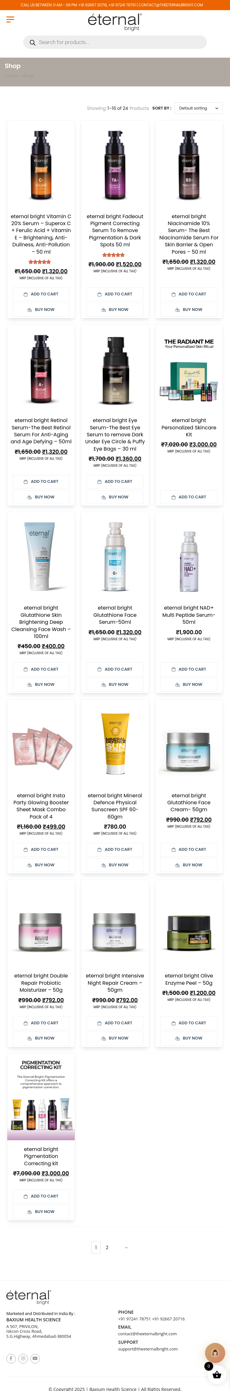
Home (11, 76)
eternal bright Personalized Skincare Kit (189, 427)
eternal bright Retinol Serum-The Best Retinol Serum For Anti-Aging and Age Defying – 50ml (41, 431)
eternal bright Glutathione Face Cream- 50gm (188, 802)
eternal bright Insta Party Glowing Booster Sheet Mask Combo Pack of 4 (41, 806)
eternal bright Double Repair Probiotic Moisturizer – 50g (41, 983)
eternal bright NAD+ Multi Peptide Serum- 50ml (189, 615)
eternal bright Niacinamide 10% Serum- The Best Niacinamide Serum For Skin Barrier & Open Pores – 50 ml (189, 234)
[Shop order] (199, 108)
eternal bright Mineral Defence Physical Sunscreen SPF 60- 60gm (115, 806)
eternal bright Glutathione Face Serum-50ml (115, 615)
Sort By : (161, 108)
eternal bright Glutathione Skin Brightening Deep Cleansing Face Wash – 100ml (41, 622)
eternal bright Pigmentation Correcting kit (41, 1156)
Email (124, 1327)
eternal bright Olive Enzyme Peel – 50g (189, 979)
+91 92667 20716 (168, 1319)
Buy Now (41, 310)
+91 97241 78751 (134, 1319)
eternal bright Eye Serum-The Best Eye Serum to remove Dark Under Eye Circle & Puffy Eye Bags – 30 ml (115, 434)
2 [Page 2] (107, 1247)
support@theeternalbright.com (148, 1349)
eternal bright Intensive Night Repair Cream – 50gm (115, 983)
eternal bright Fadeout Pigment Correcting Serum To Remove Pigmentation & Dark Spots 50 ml (115, 231)
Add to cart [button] (41, 294)
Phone (126, 1312)
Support (128, 1342)
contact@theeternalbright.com (147, 1334)
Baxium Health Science (33, 1320)
